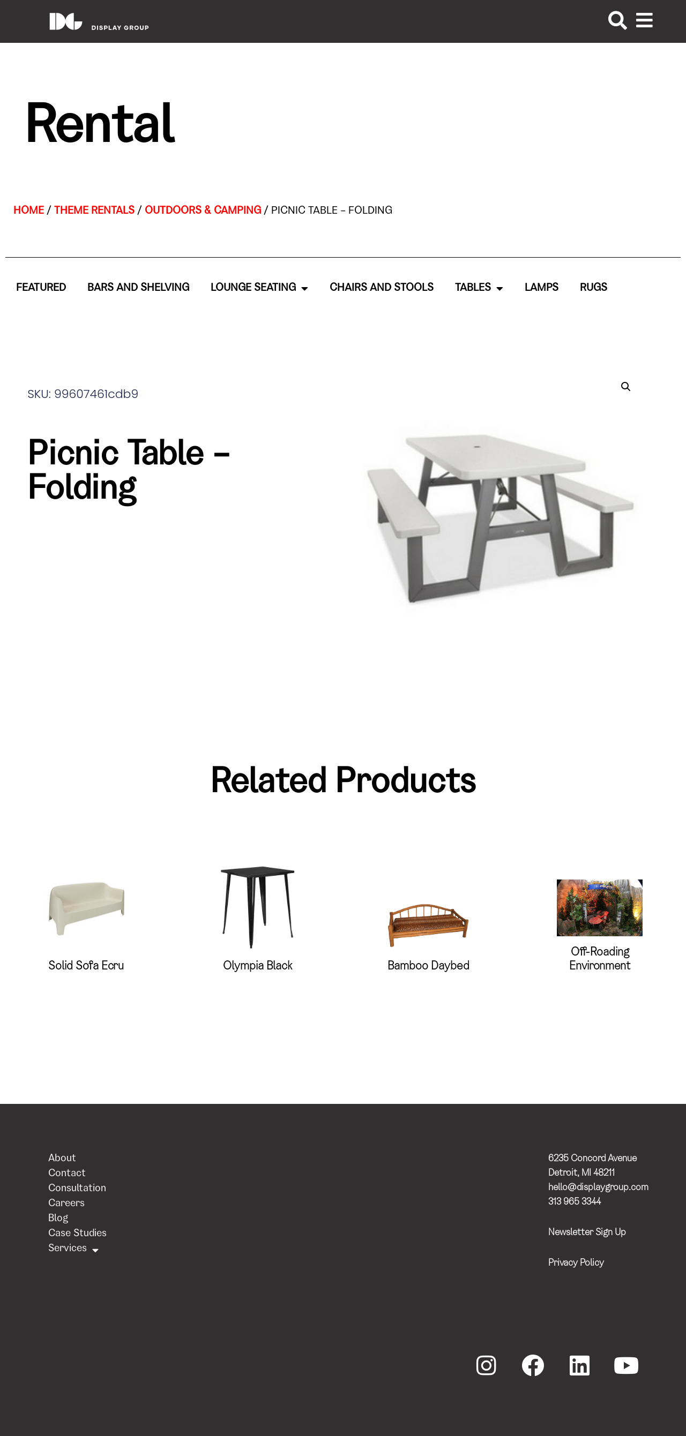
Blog (58, 1219)
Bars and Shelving (138, 288)
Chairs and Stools (382, 288)
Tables (479, 288)
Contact (67, 1174)
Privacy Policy (576, 1263)
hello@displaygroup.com (598, 1188)
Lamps (541, 288)
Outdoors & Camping (203, 211)
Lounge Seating (259, 288)
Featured (41, 288)
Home (28, 211)
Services (73, 1250)
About (62, 1159)
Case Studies (77, 1234)
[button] (626, 386)
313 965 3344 (574, 1202)
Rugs (593, 288)
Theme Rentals (94, 211)
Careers (66, 1204)
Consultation (77, 1189)
